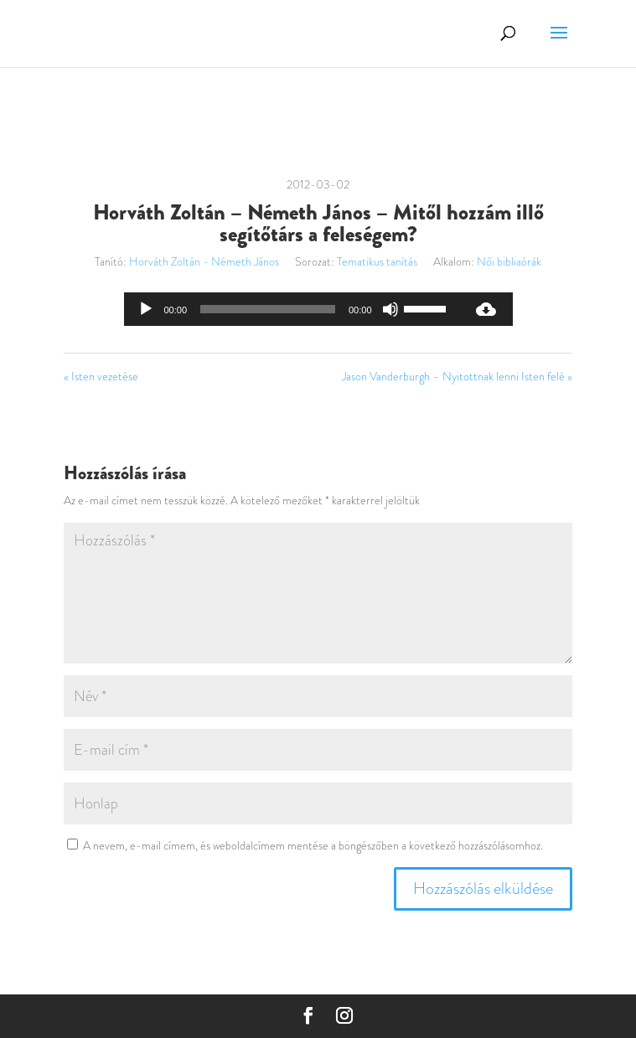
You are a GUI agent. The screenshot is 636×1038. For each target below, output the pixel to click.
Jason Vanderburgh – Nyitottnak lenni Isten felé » (457, 376)
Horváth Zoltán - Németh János (204, 261)
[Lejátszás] (145, 309)
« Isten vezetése (101, 376)
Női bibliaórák (509, 261)
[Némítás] (390, 309)
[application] (291, 309)
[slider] (267, 309)
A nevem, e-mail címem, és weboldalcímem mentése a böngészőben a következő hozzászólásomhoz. (313, 845)
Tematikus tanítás (377, 261)
